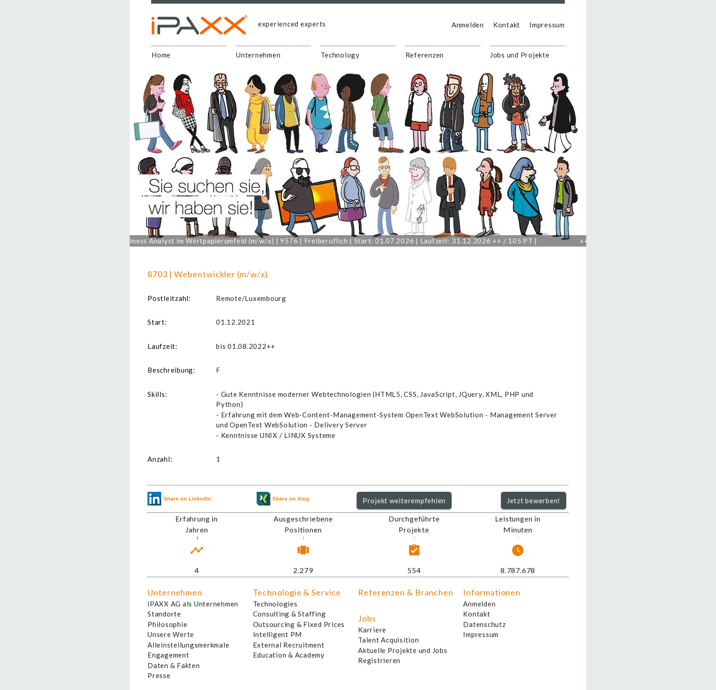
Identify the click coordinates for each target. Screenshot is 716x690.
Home (161, 55)
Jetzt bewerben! (533, 500)
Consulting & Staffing (289, 614)
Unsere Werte (170, 634)
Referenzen (424, 55)
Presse (159, 675)
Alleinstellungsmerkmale (188, 645)
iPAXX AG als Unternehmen (192, 604)
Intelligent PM (277, 634)
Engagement (168, 655)
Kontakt (506, 25)
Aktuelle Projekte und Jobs (403, 650)
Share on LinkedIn (179, 499)
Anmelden (468, 25)
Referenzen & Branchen (405, 592)
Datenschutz (484, 624)
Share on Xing (283, 499)
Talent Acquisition (388, 640)
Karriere (372, 630)
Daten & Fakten (173, 665)
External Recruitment (289, 645)
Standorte (164, 614)
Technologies (275, 604)
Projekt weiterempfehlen (404, 500)
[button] (404, 500)
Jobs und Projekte (520, 55)
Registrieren (379, 660)
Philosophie (167, 624)
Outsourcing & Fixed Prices (299, 624)
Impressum (547, 25)
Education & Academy (289, 655)
